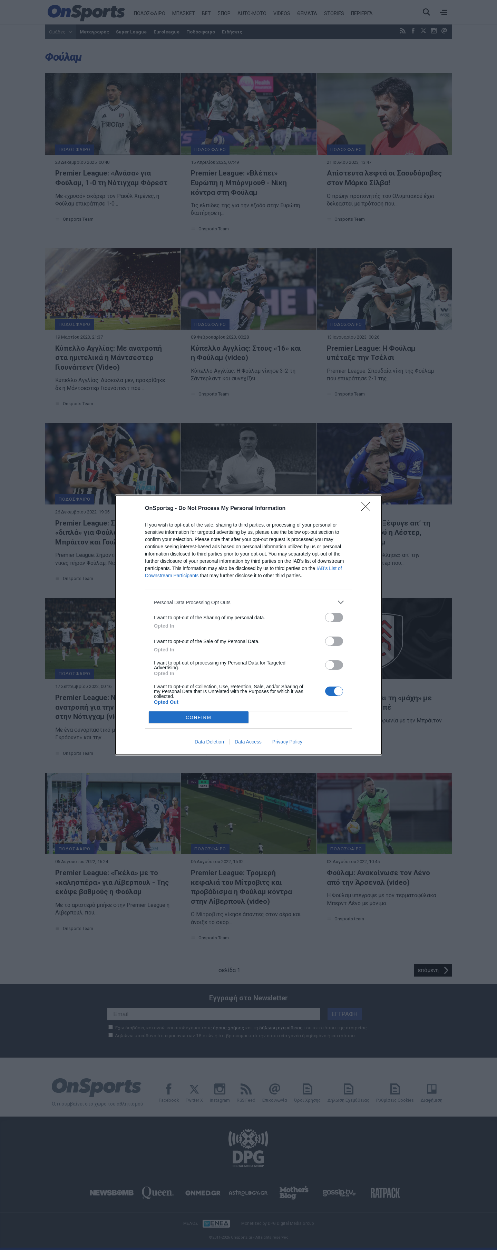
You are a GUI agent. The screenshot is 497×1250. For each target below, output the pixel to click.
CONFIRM (199, 717)
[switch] (334, 617)
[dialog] (248, 625)
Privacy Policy (287, 741)
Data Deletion (209, 741)
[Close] (367, 508)
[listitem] (248, 602)
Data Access (248, 741)
